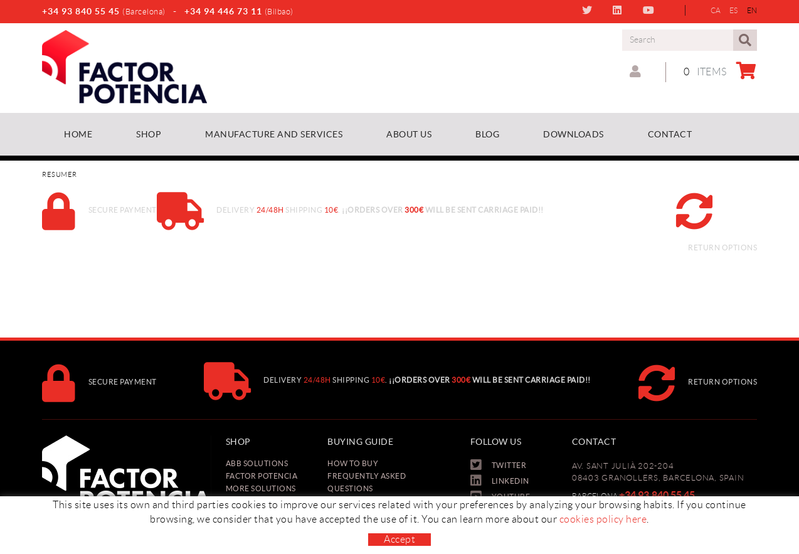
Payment (345, 501)
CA (716, 10)
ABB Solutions (257, 463)
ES (733, 10)
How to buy (352, 463)
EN (752, 10)
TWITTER (588, 10)
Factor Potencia (262, 476)
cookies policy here (603, 548)
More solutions (261, 488)
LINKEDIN (619, 10)
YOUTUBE (650, 10)
